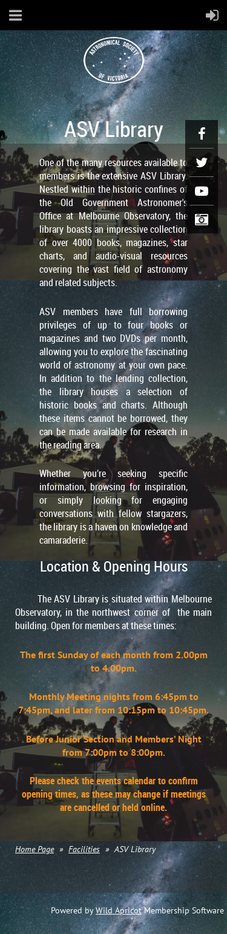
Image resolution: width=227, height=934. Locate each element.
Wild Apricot (119, 910)
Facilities (84, 849)
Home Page (34, 849)
